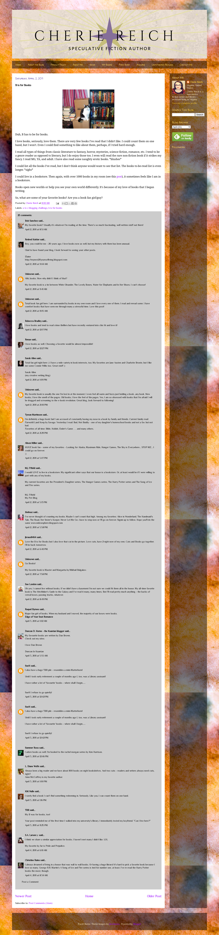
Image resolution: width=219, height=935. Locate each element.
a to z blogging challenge (35, 208)
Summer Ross (32, 747)
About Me (78, 64)
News (92, 64)
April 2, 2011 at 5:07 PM (36, 458)
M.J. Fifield (30, 468)
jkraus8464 (30, 537)
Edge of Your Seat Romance (39, 616)
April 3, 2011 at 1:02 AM (36, 621)
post (119, 176)
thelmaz (29, 512)
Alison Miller (31, 443)
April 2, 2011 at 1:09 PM (36, 379)
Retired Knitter (32, 239)
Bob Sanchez (31, 220)
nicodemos (114, 924)
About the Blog (36, 64)
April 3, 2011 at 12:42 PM (36, 696)
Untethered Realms (162, 64)
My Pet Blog (31, 498)
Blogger (137, 924)
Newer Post (23, 896)
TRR (27, 810)
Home (18, 64)
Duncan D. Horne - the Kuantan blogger (44, 631)
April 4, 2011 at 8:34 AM (36, 875)
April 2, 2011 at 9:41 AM (36, 289)
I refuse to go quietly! (41, 692)
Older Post (154, 896)
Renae (28, 339)
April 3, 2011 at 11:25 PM (36, 825)
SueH (27, 665)
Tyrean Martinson (33, 414)
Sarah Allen (30, 358)
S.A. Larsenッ (31, 835)
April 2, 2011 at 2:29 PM (36, 433)
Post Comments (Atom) (40, 903)
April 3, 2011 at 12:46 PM (36, 756)
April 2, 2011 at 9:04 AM (36, 264)
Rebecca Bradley (33, 321)
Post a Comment (30, 881)
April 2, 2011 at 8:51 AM (36, 229)
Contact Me (186, 64)
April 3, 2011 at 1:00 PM (36, 781)
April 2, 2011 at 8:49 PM (36, 599)
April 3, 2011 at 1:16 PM (35, 800)
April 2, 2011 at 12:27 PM (36, 348)
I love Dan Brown (33, 645)
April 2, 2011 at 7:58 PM (36, 574)
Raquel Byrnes (32, 609)
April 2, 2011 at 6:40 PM (36, 549)
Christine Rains (32, 860)
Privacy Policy (58, 64)
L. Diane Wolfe (32, 766)
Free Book (124, 64)
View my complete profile (184, 103)
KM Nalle (29, 791)
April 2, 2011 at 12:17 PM (36, 329)
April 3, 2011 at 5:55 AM (36, 655)
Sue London (31, 584)
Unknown (29, 274)
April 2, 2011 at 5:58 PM (36, 527)
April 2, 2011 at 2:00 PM (36, 404)
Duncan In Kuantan (34, 651)
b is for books (55, 208)
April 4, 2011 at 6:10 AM (36, 850)
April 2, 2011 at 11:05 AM (36, 311)
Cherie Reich (196, 82)
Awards (140, 64)
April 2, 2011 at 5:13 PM (36, 502)
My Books (107, 64)
